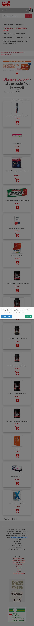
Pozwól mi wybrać (7, 316)
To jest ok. (29, 316)
